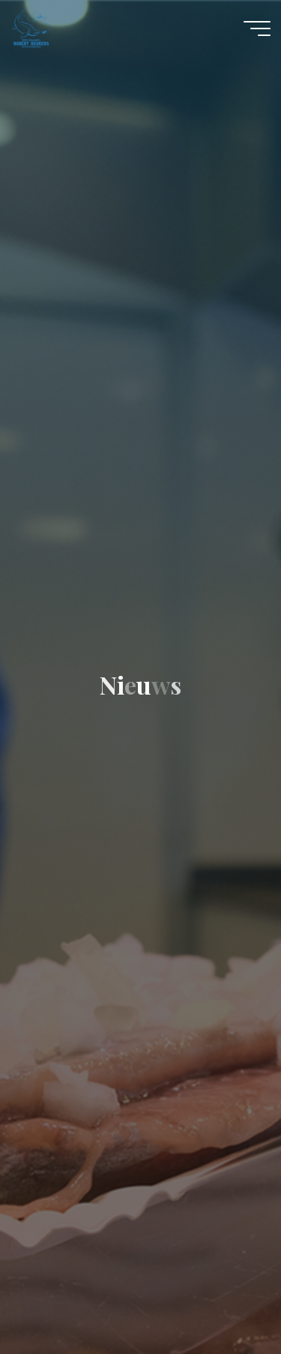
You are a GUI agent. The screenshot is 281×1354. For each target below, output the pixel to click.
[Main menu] (257, 28)
